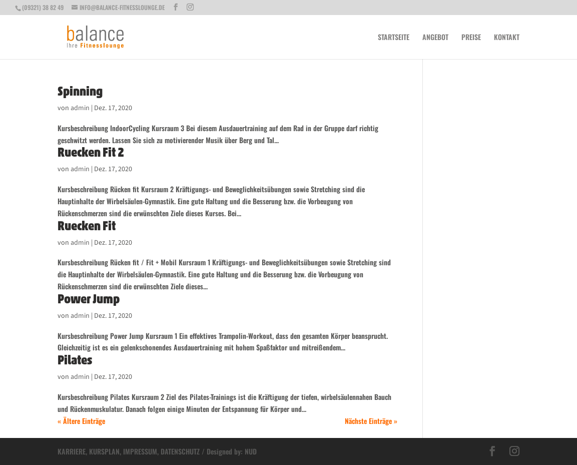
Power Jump (89, 299)
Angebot (435, 38)
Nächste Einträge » (371, 420)
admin (80, 108)
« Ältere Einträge (81, 420)
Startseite (393, 38)
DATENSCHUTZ (180, 451)
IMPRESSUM (140, 451)
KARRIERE (72, 451)
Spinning (80, 91)
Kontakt (506, 38)
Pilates (75, 360)
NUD (251, 451)
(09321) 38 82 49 (43, 7)
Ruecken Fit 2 (91, 152)
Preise (471, 38)
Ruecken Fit (87, 226)
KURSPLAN (104, 451)
